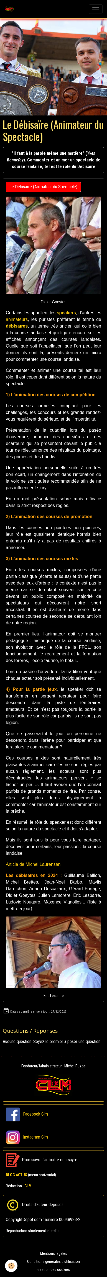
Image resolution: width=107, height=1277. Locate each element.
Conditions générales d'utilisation (53, 1261)
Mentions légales (53, 1253)
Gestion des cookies (53, 1269)
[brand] (10, 9)
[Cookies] (11, 1266)
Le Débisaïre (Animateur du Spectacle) (43, 186)
